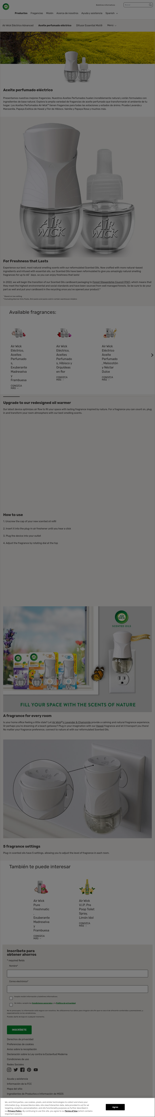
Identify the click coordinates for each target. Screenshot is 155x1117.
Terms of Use (71, 1111)
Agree (115, 1107)
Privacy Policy (14, 1111)
